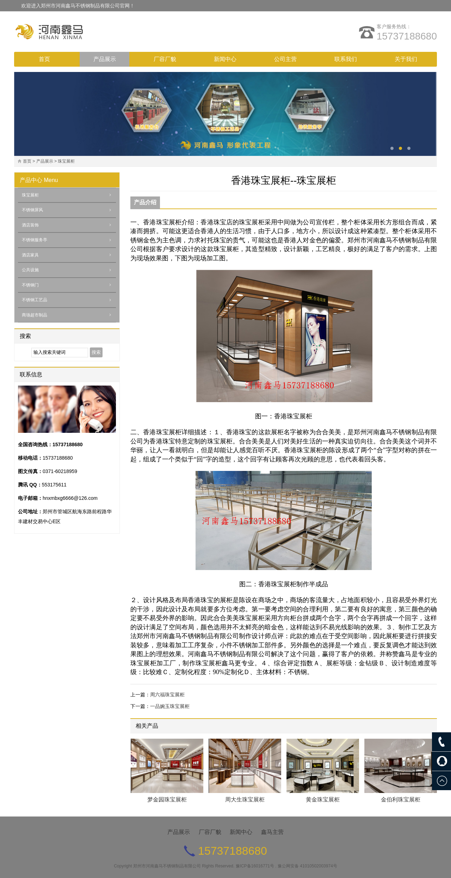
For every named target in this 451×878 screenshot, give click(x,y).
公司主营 (285, 59)
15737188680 (407, 36)
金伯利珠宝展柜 (400, 800)
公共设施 (30, 269)
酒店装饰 (30, 225)
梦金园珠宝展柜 (167, 800)
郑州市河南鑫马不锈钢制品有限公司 (167, 866)
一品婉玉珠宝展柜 (170, 706)
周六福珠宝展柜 (167, 694)
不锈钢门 (30, 285)
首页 (44, 59)
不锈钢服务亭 (34, 239)
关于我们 (406, 59)
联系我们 (345, 59)
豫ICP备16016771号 (255, 866)
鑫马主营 (272, 832)
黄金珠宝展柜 (323, 800)
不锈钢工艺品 (34, 299)
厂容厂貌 (165, 59)
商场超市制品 (34, 315)
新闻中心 (225, 59)
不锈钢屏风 (32, 209)
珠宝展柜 (66, 161)
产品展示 (104, 59)
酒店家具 (30, 255)
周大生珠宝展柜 (245, 800)
